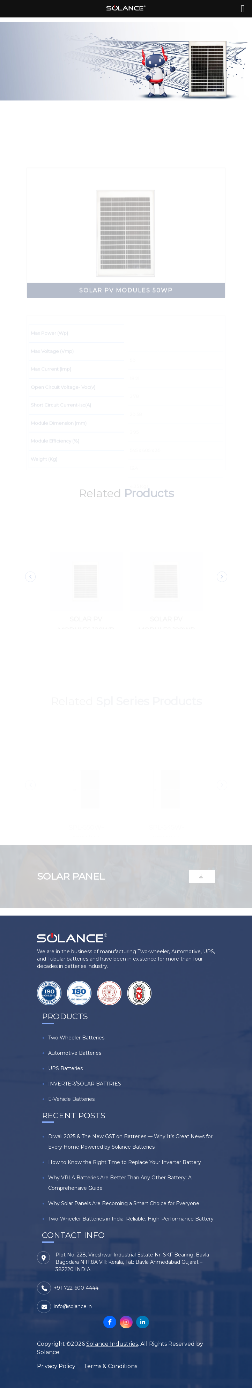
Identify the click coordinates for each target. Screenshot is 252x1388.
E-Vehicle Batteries (71, 1099)
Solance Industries (112, 1344)
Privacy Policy (56, 1366)
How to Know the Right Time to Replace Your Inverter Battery (124, 1162)
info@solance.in (73, 1306)
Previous (30, 582)
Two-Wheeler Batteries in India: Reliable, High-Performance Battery (131, 1219)
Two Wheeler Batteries (76, 1038)
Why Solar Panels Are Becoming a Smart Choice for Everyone (123, 1203)
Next (222, 582)
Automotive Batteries (74, 1053)
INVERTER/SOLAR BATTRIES (84, 1084)
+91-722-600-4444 (76, 1288)
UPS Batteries (65, 1068)
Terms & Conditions (110, 1366)
